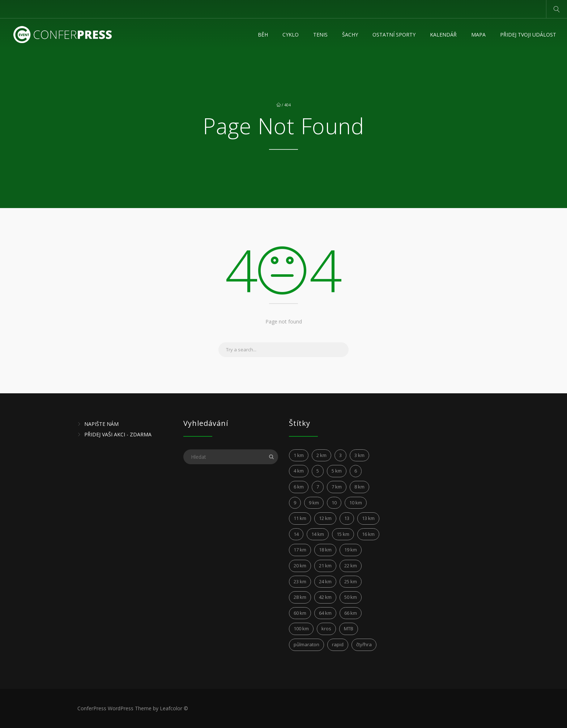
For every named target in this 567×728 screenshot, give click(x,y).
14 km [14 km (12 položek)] (317, 534)
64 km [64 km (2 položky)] (325, 613)
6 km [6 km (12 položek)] (299, 486)
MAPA (478, 34)
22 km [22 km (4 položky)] (350, 565)
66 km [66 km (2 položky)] (350, 613)
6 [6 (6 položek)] (355, 470)
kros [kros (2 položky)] (326, 628)
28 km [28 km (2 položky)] (300, 597)
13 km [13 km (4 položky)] (368, 518)
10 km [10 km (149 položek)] (355, 502)
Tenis (320, 34)
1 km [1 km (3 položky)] (299, 455)
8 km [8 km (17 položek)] (359, 486)
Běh (263, 34)
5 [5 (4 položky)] (317, 470)
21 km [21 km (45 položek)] (325, 565)
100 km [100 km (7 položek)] (301, 628)
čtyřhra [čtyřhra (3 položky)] (364, 644)
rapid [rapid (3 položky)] (338, 644)
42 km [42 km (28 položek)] (325, 597)
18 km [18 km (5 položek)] (325, 549)
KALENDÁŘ (443, 34)
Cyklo (290, 34)
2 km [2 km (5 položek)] (321, 455)
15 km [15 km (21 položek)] (343, 534)
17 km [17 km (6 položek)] (300, 549)
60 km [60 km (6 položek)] (300, 613)
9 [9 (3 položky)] (295, 502)
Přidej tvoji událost (528, 34)
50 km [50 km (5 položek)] (350, 597)
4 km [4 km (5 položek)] (299, 470)
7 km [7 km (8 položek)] (337, 486)
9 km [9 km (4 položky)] (314, 502)
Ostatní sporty (393, 34)
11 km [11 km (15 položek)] (300, 518)
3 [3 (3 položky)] (340, 455)
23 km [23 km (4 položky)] (300, 581)
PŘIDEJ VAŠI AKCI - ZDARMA (118, 434)
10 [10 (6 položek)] (334, 502)
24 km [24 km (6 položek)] (325, 581)
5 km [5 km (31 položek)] (337, 470)
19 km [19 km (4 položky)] (350, 549)
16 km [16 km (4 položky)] (368, 534)
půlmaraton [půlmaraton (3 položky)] (306, 644)
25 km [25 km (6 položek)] (350, 581)
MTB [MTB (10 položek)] (348, 628)
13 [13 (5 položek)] (346, 518)
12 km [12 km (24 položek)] (325, 518)
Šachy (350, 34)
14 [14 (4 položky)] (296, 534)
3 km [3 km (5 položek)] (359, 455)
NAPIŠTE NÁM (101, 423)
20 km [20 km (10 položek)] (300, 565)
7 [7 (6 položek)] (317, 486)
